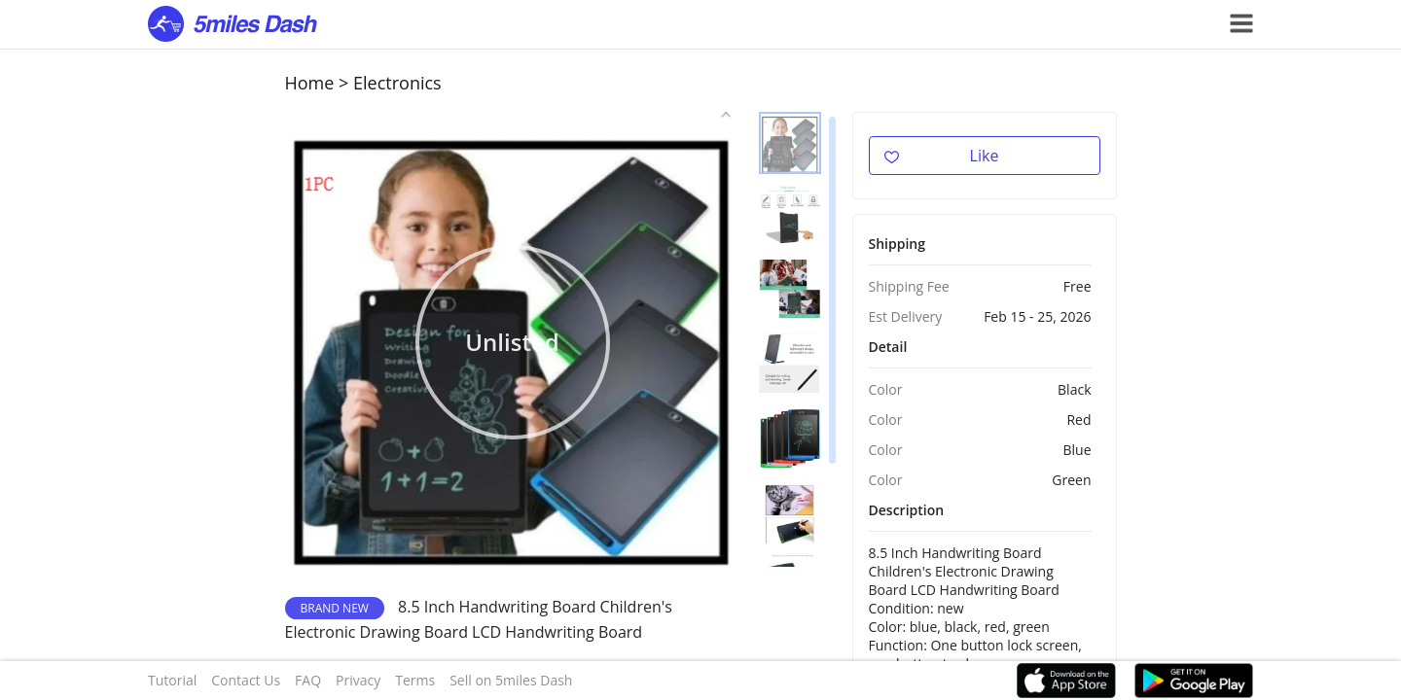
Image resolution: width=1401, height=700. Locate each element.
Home (310, 82)
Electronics (397, 82)
